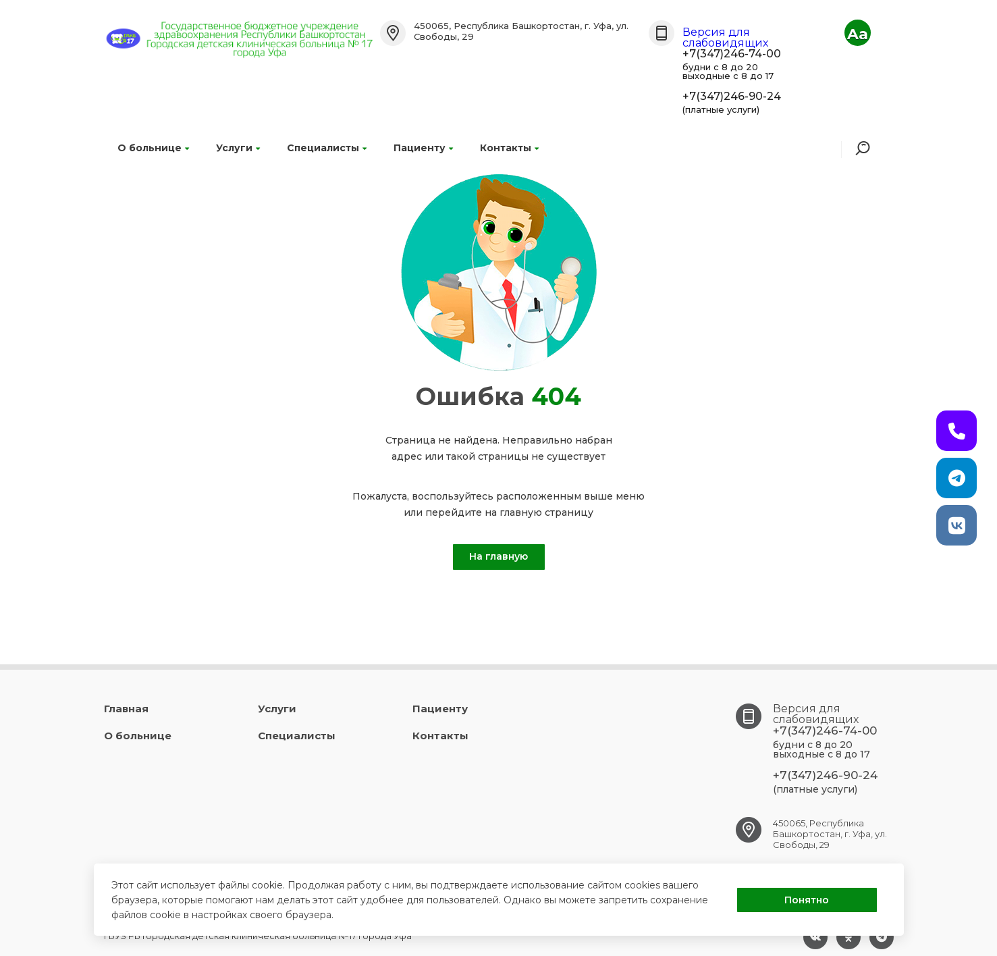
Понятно (806, 900)
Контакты (509, 148)
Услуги (238, 148)
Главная (126, 708)
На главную (498, 556)
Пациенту (423, 148)
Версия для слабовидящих (725, 37)
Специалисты (327, 148)
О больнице (153, 148)
